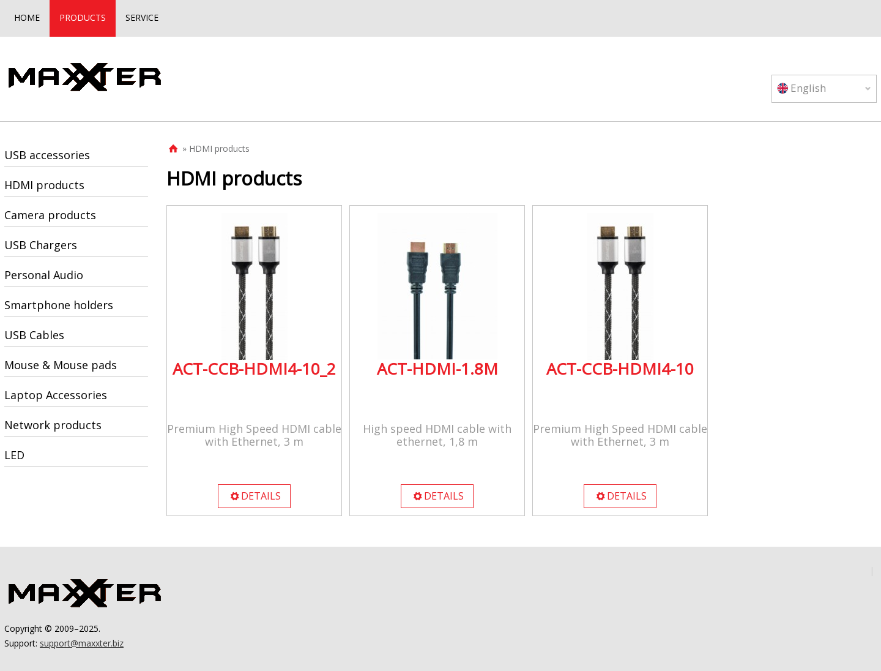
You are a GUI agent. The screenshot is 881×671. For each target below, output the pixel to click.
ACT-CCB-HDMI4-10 (620, 369)
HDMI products (44, 185)
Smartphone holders (58, 305)
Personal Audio (43, 275)
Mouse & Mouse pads (60, 365)
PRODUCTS (82, 17)
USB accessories (47, 155)
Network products (53, 425)
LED (14, 455)
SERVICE (141, 17)
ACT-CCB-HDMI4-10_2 (254, 369)
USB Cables (34, 335)
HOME (27, 17)
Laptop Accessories (55, 395)
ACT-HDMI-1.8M (437, 369)
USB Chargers (40, 245)
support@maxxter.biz (82, 643)
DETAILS (255, 496)
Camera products (50, 215)
